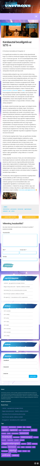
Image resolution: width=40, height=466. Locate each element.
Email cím (5, 373)
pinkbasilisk (5, 211)
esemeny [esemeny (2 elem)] (34, 430)
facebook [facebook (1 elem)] (3, 433)
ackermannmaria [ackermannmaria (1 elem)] (12, 427)
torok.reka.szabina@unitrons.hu (27, 190)
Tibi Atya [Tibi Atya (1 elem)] (24, 451)
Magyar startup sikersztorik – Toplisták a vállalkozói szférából (17, 286)
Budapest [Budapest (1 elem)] (28, 427)
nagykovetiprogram (27, 209)
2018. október (7, 335)
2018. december (7, 328)
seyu (9, 211)
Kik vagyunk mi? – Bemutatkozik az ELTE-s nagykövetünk (16, 297)
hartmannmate (20, 209)
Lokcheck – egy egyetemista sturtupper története (14, 283)
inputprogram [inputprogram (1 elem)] (10, 440)
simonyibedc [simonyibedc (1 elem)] (28, 447)
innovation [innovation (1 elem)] (36, 437)
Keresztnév (6, 367)
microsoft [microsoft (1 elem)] (22, 440)
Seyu (23, 90)
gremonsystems (13, 209)
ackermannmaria (6, 209)
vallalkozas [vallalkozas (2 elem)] (15, 455)
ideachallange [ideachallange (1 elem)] (16, 437)
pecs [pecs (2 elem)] (29, 443)
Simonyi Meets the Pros (10, 217)
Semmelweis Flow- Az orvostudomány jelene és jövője (15, 290)
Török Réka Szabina (16, 24)
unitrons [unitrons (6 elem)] (6, 455)
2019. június (6, 318)
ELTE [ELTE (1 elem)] (20, 430)
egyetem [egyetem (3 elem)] (5, 430)
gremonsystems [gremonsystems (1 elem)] (15, 433)
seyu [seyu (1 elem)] (18, 447)
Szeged (5, 206)
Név (4, 250)
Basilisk (15, 90)
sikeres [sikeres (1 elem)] (22, 447)
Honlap (5, 256)
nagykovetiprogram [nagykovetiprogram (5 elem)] (11, 443)
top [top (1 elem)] (28, 451)
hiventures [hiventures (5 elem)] (7, 437)
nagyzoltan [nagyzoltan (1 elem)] (24, 443)
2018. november (7, 332)
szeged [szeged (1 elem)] (19, 451)
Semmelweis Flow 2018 (30, 217)
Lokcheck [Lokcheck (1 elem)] (16, 440)
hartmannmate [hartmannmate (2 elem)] (24, 433)
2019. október (7, 314)
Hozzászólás (6, 232)
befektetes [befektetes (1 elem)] (19, 427)
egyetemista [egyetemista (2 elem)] (13, 430)
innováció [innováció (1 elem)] (4, 440)
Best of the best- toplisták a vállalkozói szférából (14, 293)
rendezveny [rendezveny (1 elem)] (4, 447)
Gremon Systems (7, 90)
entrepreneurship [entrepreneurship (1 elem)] (26, 430)
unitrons (12, 211)
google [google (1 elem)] (9, 433)
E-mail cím (23, 250)
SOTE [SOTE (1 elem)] (34, 447)
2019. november (7, 311)
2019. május (6, 321)
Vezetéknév (6, 360)
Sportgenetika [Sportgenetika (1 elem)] (4, 451)
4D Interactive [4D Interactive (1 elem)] (4, 427)
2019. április (6, 325)
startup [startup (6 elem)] (12, 450)
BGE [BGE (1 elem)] (24, 427)
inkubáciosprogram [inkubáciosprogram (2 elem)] (26, 437)
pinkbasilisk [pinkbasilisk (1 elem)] (34, 443)
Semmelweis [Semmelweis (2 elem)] (12, 447)
